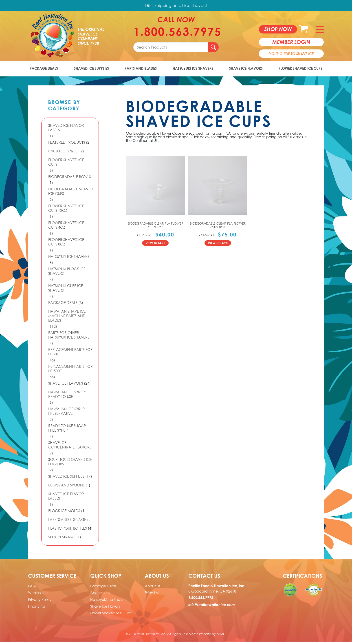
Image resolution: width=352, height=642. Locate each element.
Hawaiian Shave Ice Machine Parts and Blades (67, 316)
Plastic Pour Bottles (67, 528)
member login (291, 42)
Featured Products (66, 142)
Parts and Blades (141, 68)
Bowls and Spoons (66, 485)
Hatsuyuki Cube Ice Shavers (65, 287)
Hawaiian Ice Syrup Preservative (66, 411)
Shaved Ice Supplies (91, 68)
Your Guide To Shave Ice (291, 53)
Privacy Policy (39, 599)
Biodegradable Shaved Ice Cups (70, 191)
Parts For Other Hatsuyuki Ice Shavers (68, 334)
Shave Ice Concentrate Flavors (69, 444)
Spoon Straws (61, 537)
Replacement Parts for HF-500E (70, 368)
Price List (152, 593)
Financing (36, 606)
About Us (152, 586)
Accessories (100, 593)
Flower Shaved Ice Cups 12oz (66, 208)
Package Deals (44, 68)
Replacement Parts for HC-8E (70, 351)
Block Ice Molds (64, 510)
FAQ (32, 586)
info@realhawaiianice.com (211, 604)
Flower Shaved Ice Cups (300, 68)
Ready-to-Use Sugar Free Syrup (67, 428)
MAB (220, 634)
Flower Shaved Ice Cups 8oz (66, 241)
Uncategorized (63, 151)
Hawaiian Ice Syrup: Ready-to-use (67, 394)
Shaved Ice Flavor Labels (66, 127)
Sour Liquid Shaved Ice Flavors (70, 461)
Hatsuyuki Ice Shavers (193, 68)
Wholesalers (38, 593)
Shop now (278, 29)
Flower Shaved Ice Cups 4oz (66, 225)
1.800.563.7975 (176, 31)
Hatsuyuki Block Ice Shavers (67, 271)
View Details (155, 243)
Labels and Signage (67, 519)
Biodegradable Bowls (69, 176)
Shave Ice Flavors (246, 68)
